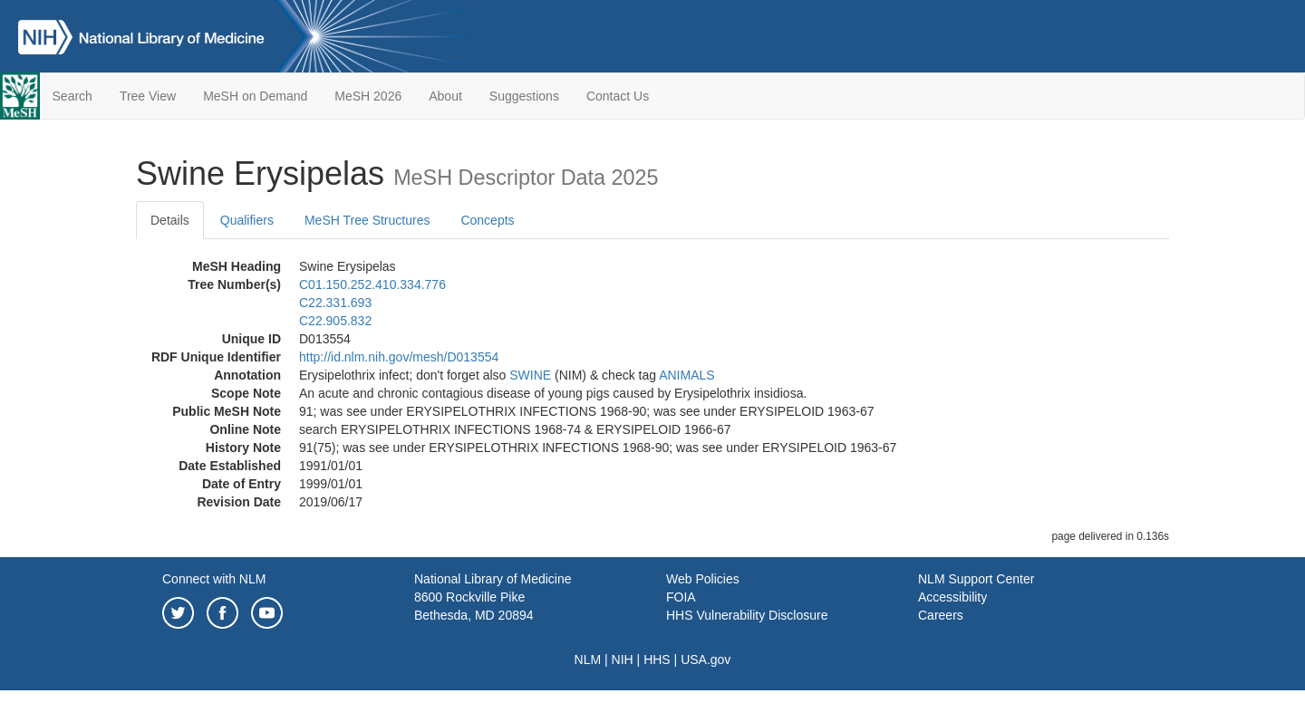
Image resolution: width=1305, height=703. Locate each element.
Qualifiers (247, 220)
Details (169, 220)
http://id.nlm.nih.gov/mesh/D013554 (398, 357)
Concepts (487, 220)
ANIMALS (686, 375)
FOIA (681, 597)
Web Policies (703, 579)
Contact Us (617, 96)
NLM (588, 659)
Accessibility (952, 597)
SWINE (530, 375)
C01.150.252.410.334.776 (372, 284)
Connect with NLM (214, 579)
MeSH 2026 (367, 96)
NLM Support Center (976, 579)
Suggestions (524, 96)
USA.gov (705, 659)
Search (72, 96)
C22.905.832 (335, 320)
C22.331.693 (335, 302)
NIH (622, 659)
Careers (940, 615)
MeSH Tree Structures (367, 220)
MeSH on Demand (255, 96)
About (445, 96)
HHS (657, 659)
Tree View (148, 96)
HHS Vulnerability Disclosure (746, 615)
